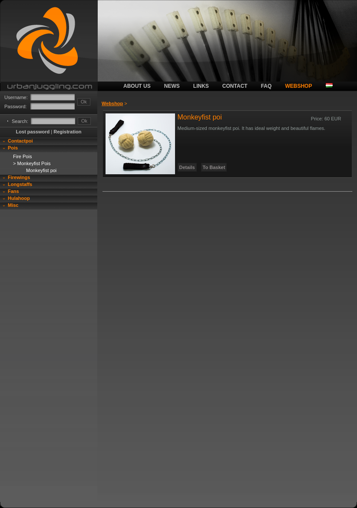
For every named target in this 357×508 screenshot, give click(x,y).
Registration (67, 131)
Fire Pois (22, 156)
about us (137, 86)
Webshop (112, 103)
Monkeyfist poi (41, 170)
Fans (13, 191)
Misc (13, 205)
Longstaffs (20, 184)
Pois (13, 147)
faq (266, 86)
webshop (298, 86)
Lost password (33, 131)
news (172, 86)
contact (235, 86)
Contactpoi (20, 140)
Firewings (19, 177)
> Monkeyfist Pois (32, 163)
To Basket (214, 167)
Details (187, 167)
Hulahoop (19, 198)
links (201, 86)
